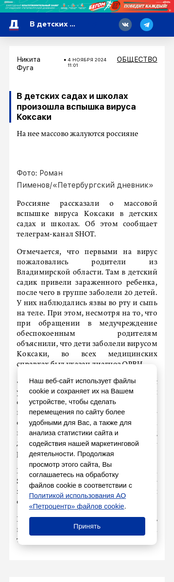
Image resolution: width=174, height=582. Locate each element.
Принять (87, 526)
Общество (137, 59)
